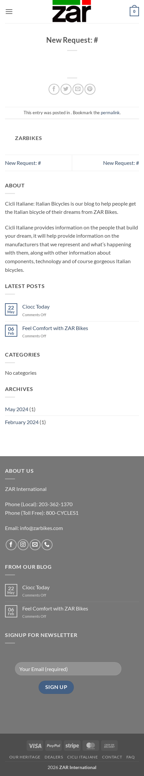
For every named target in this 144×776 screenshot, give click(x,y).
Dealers (54, 756)
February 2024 (22, 422)
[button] (9, 11)
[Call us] (47, 544)
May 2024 (16, 409)
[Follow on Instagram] (23, 544)
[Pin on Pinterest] (89, 89)
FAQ (130, 756)
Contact (112, 756)
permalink (110, 112)
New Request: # (23, 163)
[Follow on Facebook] (11, 544)
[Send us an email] (35, 544)
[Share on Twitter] (66, 89)
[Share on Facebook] (54, 89)
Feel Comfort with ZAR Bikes (55, 328)
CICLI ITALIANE (82, 756)
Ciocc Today (36, 306)
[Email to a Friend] (77, 89)
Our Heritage (25, 756)
